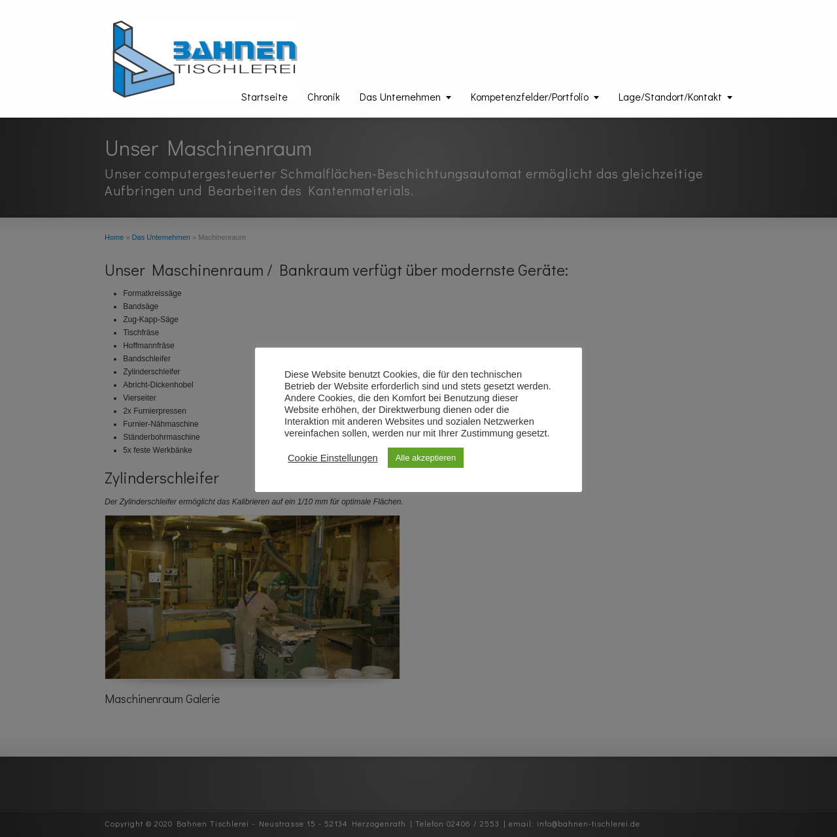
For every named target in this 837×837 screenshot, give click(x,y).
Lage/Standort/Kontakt (670, 96)
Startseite (264, 96)
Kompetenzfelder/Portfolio (530, 96)
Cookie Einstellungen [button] (333, 458)
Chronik (323, 96)
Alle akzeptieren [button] (426, 458)
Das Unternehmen (400, 96)
